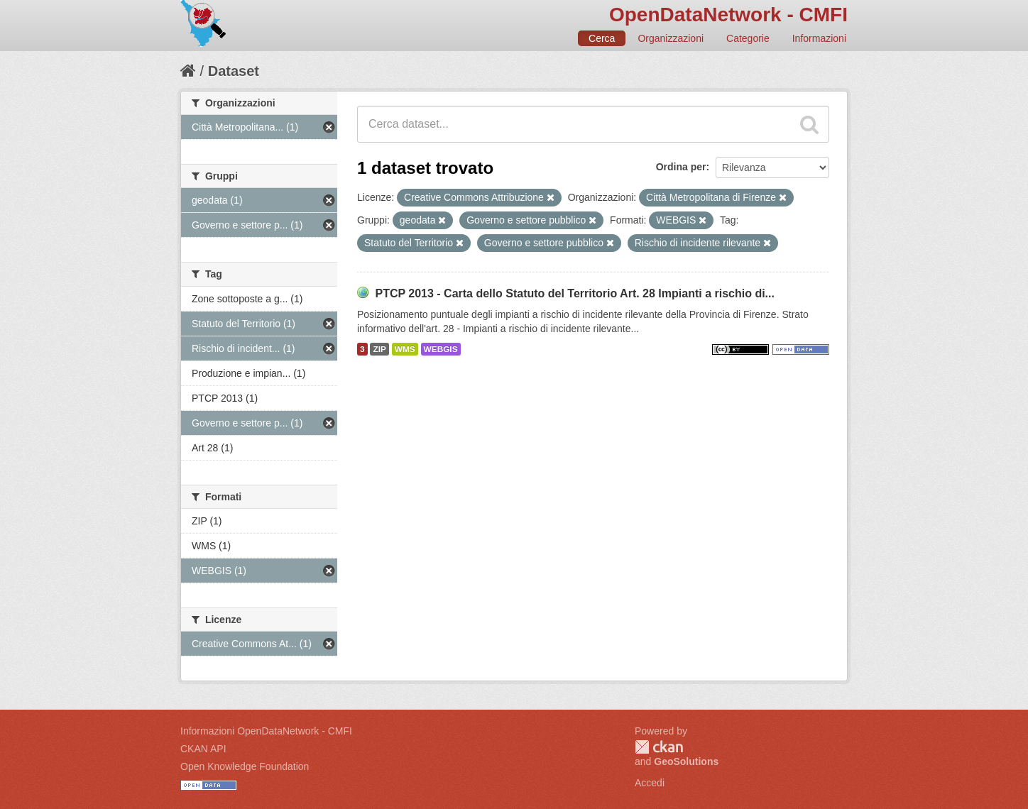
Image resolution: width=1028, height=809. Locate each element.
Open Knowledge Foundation (244, 766)
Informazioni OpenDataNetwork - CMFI (266, 731)
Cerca (602, 38)
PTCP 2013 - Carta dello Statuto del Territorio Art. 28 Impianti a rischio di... (575, 293)
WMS (405, 349)
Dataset (233, 71)
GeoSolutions (686, 761)
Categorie (748, 38)
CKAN (659, 746)
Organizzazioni (671, 38)
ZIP (379, 349)
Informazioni (819, 38)
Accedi (650, 782)
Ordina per (681, 166)
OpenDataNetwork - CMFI (728, 15)
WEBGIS (441, 349)
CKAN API (203, 748)
